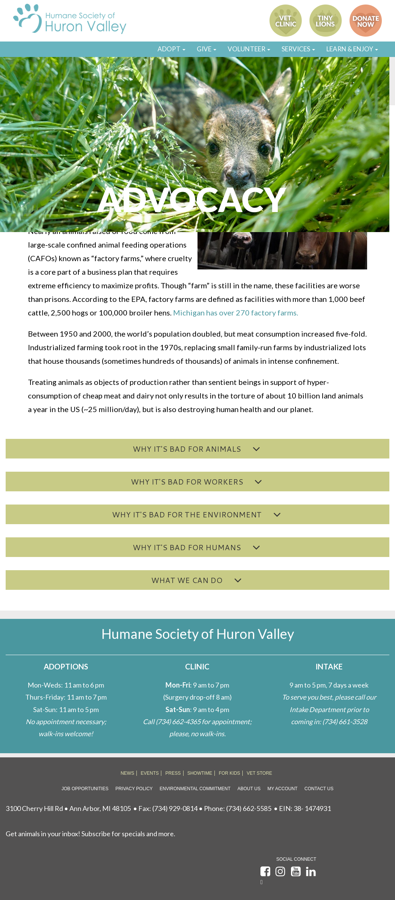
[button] (197, 448)
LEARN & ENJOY (352, 49)
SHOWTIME (199, 773)
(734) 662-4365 (178, 721)
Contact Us (319, 788)
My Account (283, 788)
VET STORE (260, 773)
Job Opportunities (84, 788)
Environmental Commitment (195, 788)
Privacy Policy (134, 788)
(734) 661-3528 (344, 721)
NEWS (127, 773)
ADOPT (171, 49)
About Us (248, 788)
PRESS (173, 773)
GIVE (206, 49)
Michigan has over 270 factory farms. (235, 312)
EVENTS (150, 773)
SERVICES (298, 49)
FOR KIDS (229, 773)
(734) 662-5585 (248, 808)
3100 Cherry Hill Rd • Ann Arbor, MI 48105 (68, 808)
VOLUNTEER (249, 49)
